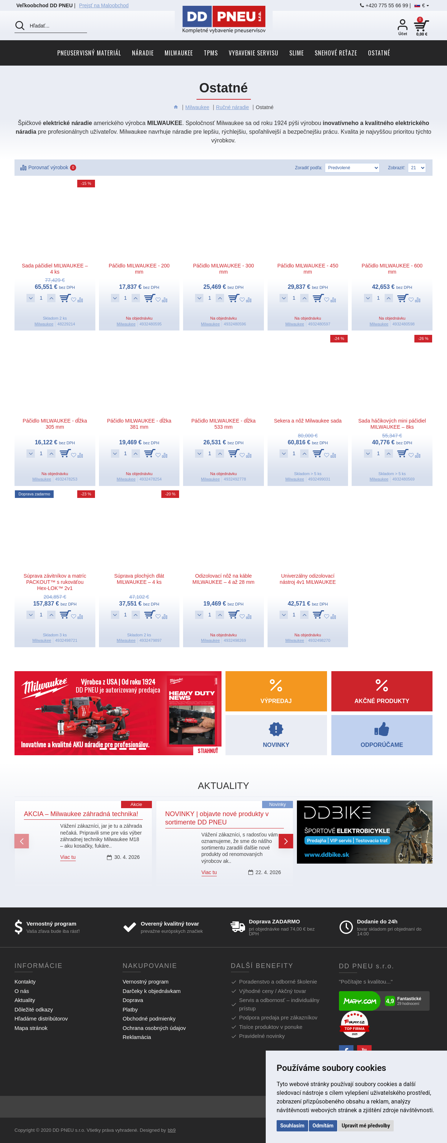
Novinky (277, 804)
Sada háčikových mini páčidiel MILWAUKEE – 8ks (392, 424)
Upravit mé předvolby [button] (366, 1126)
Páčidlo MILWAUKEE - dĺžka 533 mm (223, 424)
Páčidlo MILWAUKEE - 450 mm (307, 269)
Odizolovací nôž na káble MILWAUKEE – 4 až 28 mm (223, 579)
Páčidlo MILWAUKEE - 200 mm (139, 269)
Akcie (136, 804)
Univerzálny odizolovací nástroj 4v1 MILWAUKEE (308, 579)
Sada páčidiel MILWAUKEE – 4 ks (55, 269)
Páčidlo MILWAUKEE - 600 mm (392, 269)
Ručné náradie (232, 107)
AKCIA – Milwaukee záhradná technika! (81, 814)
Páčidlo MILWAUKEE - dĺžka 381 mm (139, 424)
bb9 (172, 1130)
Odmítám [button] (323, 1126)
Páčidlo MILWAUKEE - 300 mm (223, 269)
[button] (22, 841)
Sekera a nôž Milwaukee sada (308, 421)
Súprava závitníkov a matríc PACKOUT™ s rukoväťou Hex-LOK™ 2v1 (55, 582)
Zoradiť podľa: (308, 167)
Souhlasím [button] (292, 1126)
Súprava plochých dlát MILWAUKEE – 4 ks (139, 579)
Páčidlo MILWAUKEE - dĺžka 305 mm (55, 424)
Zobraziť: (396, 167)
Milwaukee (197, 107)
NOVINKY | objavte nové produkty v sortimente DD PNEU (217, 818)
